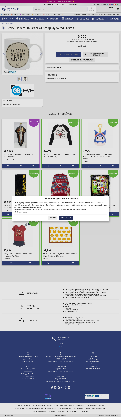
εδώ (63, 209)
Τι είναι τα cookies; (21, 212)
